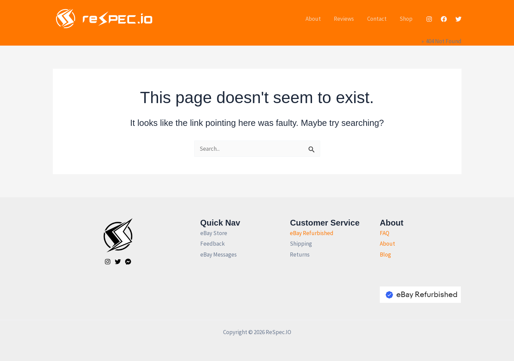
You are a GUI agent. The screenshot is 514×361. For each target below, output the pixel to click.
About (318, 18)
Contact (379, 18)
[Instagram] (429, 19)
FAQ (384, 233)
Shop (407, 18)
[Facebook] (444, 19)
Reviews (348, 18)
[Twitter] (458, 19)
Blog (385, 254)
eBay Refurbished (311, 233)
